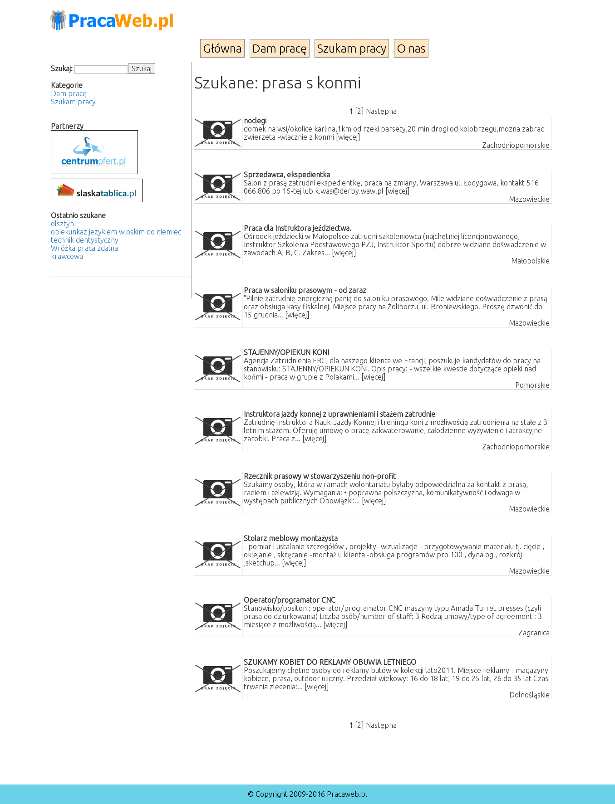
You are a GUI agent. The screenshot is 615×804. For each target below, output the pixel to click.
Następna (381, 111)
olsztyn (62, 223)
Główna (222, 48)
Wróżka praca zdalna (84, 248)
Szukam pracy (351, 48)
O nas (411, 48)
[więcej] (348, 137)
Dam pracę (279, 48)
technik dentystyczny (84, 240)
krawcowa (67, 256)
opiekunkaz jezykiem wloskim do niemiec (116, 232)
